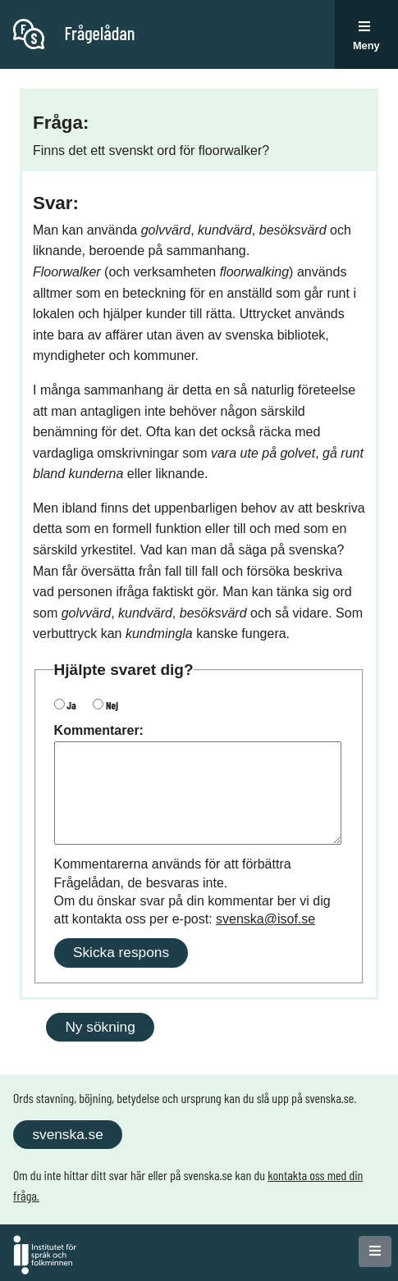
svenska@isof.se (265, 919)
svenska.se (67, 1134)
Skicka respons (121, 952)
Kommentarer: (99, 730)
